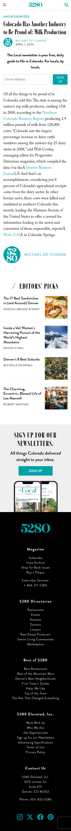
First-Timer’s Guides (35, 683)
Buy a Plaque (35, 572)
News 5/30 (11, 235)
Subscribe (35, 558)
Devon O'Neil (13, 348)
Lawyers (35, 629)
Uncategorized (16, 17)
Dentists (35, 619)
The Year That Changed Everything (35, 698)
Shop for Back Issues (35, 567)
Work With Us (35, 723)
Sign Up (60, 79)
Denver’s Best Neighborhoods (35, 678)
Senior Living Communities (35, 639)
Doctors (35, 624)
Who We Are (35, 728)
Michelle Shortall (18, 365)
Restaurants (35, 610)
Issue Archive (35, 562)
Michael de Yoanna (31, 41)
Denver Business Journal (27, 171)
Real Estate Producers (35, 634)
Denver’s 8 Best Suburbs (21, 359)
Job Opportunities (35, 732)
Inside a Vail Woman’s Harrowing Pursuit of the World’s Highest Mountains (21, 335)
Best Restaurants (35, 669)
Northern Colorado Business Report (30, 116)
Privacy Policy (35, 752)
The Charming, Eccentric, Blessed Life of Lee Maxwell (22, 393)
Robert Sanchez (16, 404)
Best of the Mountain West (35, 674)
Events (35, 615)
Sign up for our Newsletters (35, 737)
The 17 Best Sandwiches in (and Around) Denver (21, 301)
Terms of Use (35, 747)
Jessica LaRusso (15, 309)
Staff (35, 309)
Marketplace (35, 644)
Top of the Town (36, 693)
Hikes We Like (35, 688)
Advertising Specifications (35, 742)
